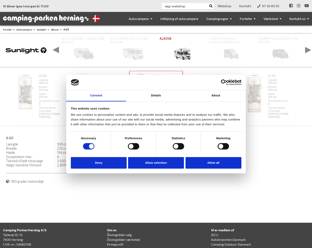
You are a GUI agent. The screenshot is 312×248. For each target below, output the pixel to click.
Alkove (55, 29)
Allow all (213, 163)
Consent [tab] (96, 95)
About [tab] (215, 95)
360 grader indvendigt (25, 181)
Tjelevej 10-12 (13, 235)
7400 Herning (13, 239)
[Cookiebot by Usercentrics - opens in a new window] (223, 82)
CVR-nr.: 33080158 (17, 244)
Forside (7, 29)
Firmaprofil (115, 244)
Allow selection (156, 163)
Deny (98, 163)
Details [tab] (156, 95)
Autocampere (24, 29)
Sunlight (41, 29)
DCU (214, 235)
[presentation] (56, 50)
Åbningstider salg (119, 235)
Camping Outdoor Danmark (231, 244)
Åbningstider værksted (123, 239)
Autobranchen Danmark (228, 239)
